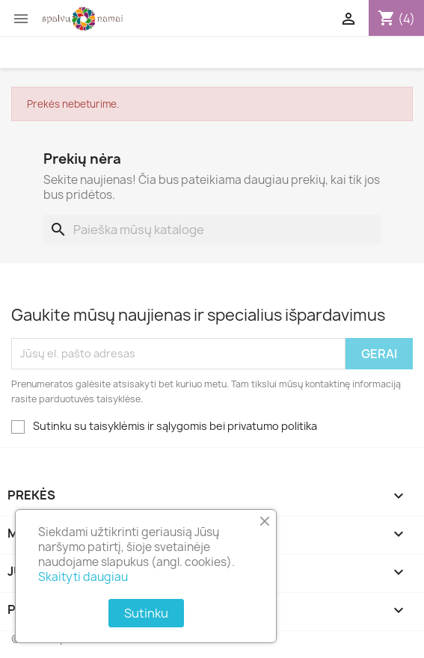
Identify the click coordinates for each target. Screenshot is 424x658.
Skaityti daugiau (83, 577)
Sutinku (146, 613)
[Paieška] (212, 230)
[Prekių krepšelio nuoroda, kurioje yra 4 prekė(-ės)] (396, 18)
